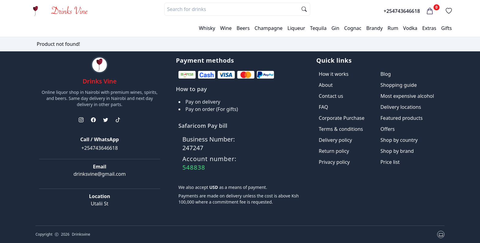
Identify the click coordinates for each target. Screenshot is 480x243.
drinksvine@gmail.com (99, 174)
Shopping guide (399, 85)
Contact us (331, 96)
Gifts (446, 28)
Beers (243, 28)
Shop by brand (397, 151)
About (325, 85)
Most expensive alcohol (407, 96)
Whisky (207, 28)
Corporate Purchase (341, 118)
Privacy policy (334, 162)
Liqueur (296, 28)
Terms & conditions (341, 129)
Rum (393, 28)
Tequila (318, 28)
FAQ (323, 107)
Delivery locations (401, 107)
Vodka (410, 28)
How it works (333, 74)
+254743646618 (402, 11)
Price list (390, 162)
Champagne (269, 28)
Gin (335, 28)
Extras (429, 28)
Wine (226, 28)
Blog (386, 74)
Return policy (334, 151)
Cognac (352, 28)
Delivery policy (335, 140)
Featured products (402, 118)
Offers (388, 129)
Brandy (374, 28)
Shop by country (399, 140)
